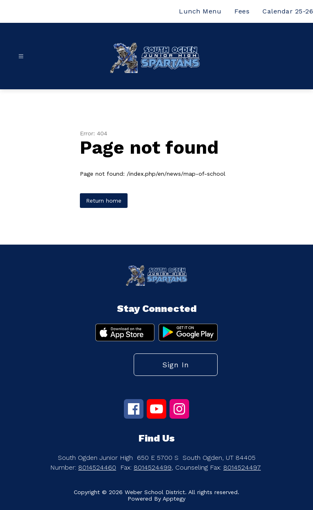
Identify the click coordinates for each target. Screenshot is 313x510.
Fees (241, 11)
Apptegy (174, 498)
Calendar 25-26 (287, 11)
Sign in (175, 364)
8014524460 (97, 467)
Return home (103, 200)
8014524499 (153, 467)
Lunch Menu (200, 11)
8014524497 (242, 467)
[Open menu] (21, 56)
